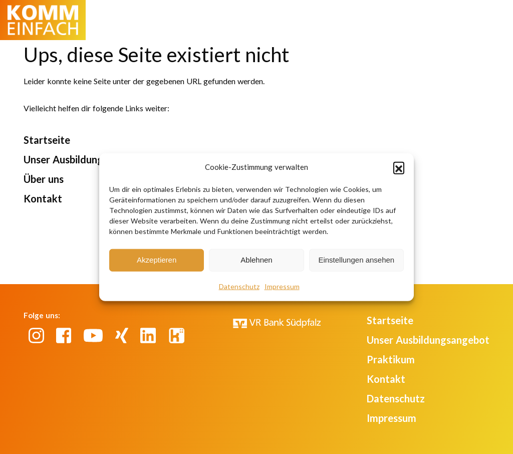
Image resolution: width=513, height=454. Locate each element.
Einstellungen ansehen (356, 260)
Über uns (44, 179)
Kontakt (43, 198)
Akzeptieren (156, 260)
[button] (399, 167)
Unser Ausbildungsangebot (85, 159)
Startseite (47, 140)
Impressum (282, 286)
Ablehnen (256, 260)
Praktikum (391, 359)
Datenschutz (239, 286)
